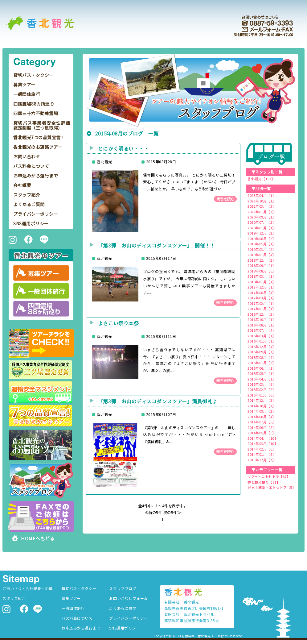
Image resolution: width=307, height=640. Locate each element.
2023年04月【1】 (262, 195)
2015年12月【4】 (262, 346)
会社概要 (22, 185)
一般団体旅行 (26, 94)
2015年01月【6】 (262, 395)
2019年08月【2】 (262, 238)
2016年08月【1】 (262, 324)
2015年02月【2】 (262, 389)
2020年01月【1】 (262, 227)
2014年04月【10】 (263, 438)
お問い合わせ (26, 156)
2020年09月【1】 (262, 216)
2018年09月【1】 (262, 265)
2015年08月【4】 (262, 357)
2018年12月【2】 (262, 260)
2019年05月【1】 (262, 243)
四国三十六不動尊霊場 (35, 113)
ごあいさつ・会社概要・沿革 (27, 588)
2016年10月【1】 (262, 319)
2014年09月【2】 (262, 411)
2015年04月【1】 (262, 378)
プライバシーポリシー (35, 213)
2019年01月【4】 (262, 254)
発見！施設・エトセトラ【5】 (272, 487)
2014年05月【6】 (262, 432)
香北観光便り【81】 (264, 482)
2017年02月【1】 (262, 303)
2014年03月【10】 (263, 443)
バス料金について (31, 166)
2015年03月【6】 (262, 384)
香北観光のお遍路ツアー (37, 146)
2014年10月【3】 (262, 405)
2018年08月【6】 (262, 270)
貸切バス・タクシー (33, 75)
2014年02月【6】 (262, 449)
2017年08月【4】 (262, 292)
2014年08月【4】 (262, 416)
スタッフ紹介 (26, 194)
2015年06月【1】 (262, 368)
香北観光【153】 (261, 178)
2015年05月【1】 (262, 373)
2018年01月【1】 (262, 281)
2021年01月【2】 (262, 211)
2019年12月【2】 (262, 233)
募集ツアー (24, 84)
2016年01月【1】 (262, 341)
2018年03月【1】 (262, 276)
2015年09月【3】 (262, 351)
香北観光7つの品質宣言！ (39, 137)
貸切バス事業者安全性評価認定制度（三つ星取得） (41, 125)
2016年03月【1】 (262, 335)
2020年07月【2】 (262, 222)
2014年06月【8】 (262, 427)
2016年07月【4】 (262, 330)
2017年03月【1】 (262, 297)
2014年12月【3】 (262, 400)
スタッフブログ (122, 588)
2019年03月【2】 (262, 249)
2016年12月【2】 (262, 314)
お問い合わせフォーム (128, 598)
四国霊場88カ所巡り (33, 103)
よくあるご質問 (29, 204)
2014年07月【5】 (262, 421)
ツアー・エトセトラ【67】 (269, 476)
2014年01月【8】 (262, 454)
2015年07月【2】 (262, 362)
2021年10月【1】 (262, 200)
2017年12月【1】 (262, 287)
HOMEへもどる (38, 538)
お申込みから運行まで (35, 175)
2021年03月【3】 (262, 206)
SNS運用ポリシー (31, 223)
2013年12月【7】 (262, 459)
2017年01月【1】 (262, 308)
